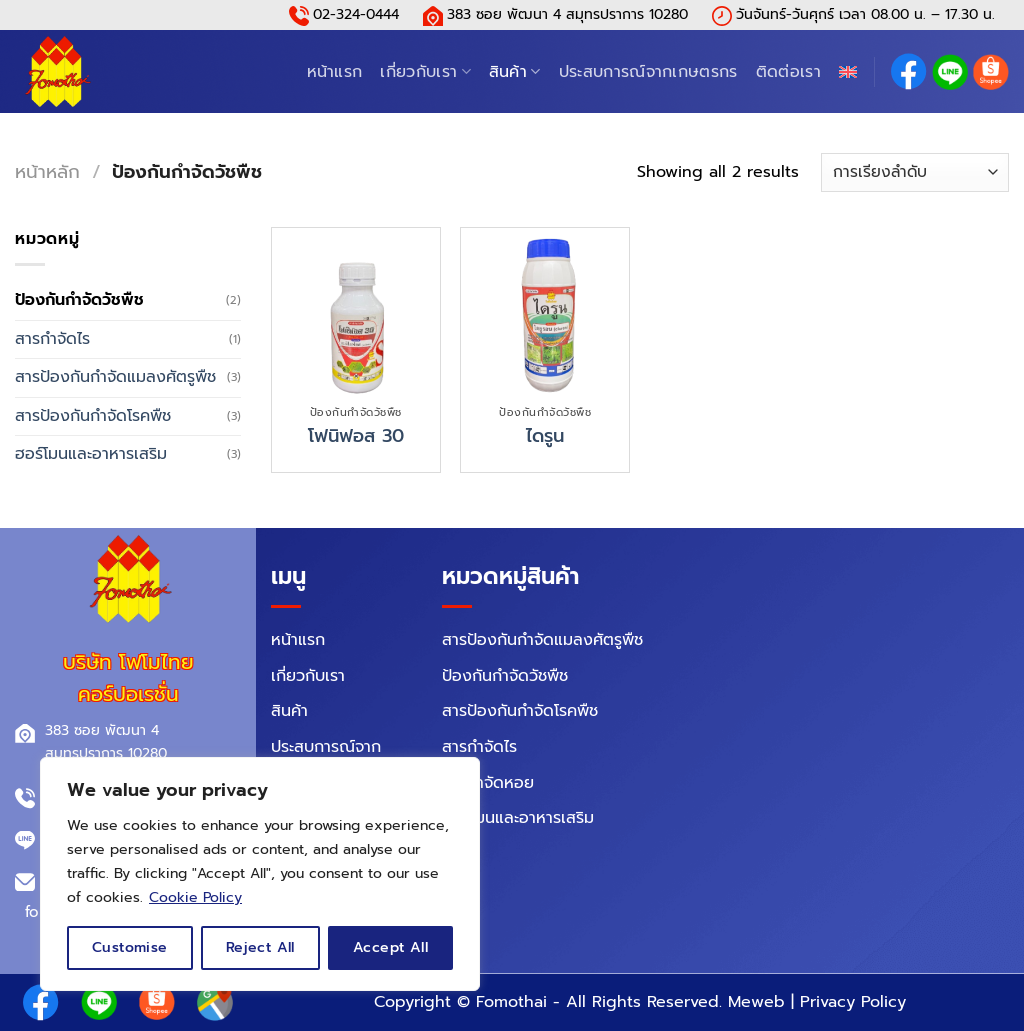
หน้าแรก (335, 72)
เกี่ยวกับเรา (425, 72)
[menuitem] (848, 72)
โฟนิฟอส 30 (356, 436)
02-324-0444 (356, 14)
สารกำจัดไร (52, 339)
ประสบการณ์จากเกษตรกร (648, 72)
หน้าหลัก (47, 172)
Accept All (390, 947)
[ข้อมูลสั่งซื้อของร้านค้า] (915, 172)
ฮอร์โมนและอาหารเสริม (91, 454)
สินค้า (515, 72)
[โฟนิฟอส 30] (356, 312)
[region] (260, 874)
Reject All (260, 947)
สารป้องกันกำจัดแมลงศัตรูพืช (115, 377)
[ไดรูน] (545, 312)
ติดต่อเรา (788, 72)
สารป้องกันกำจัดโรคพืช (93, 416)
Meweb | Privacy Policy (817, 1002)
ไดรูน (545, 436)
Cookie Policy (195, 897)
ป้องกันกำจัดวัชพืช (79, 300)
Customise (130, 947)
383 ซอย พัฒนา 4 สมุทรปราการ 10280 (567, 14)
